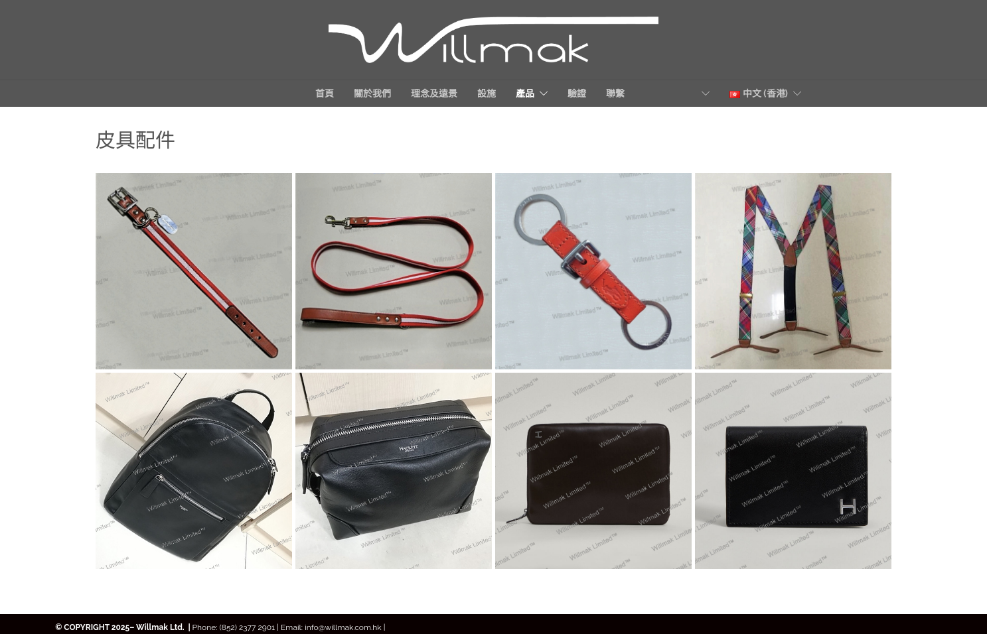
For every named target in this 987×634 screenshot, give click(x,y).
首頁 (324, 93)
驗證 (577, 93)
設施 (486, 93)
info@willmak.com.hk (344, 627)
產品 (525, 93)
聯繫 (651, 93)
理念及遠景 (434, 93)
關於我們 (372, 93)
